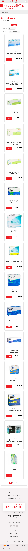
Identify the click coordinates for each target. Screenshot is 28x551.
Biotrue (14, 469)
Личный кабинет (14, 530)
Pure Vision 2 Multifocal (14, 261)
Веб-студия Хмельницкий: (10, 548)
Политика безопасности (14, 495)
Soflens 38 (14, 291)
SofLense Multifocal (14, 410)
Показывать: (4, 28)
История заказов (14, 533)
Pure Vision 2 (14, 231)
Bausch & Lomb (6, 12)
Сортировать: (5, 31)
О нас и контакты (14, 490)
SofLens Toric (14, 380)
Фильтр (14, 25)
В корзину (9, 59)
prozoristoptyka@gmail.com (14, 522)
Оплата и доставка (14, 492)
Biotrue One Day (14, 112)
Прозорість (4, 11)
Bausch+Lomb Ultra (14, 53)
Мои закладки (14, 536)
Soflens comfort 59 (14, 321)
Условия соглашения (14, 498)
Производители (14, 11)
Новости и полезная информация (14, 541)
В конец (16, 482)
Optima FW (14, 202)
